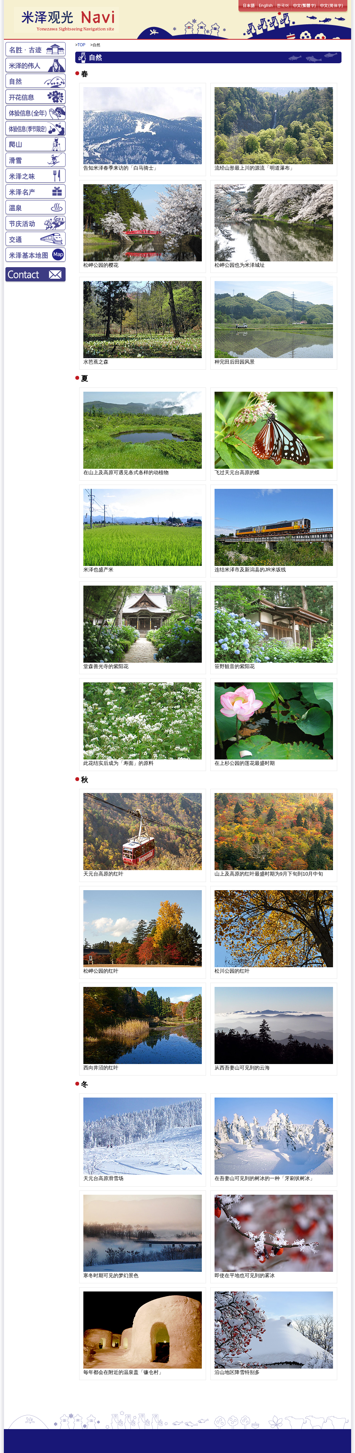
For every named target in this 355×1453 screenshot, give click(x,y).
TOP (81, 45)
